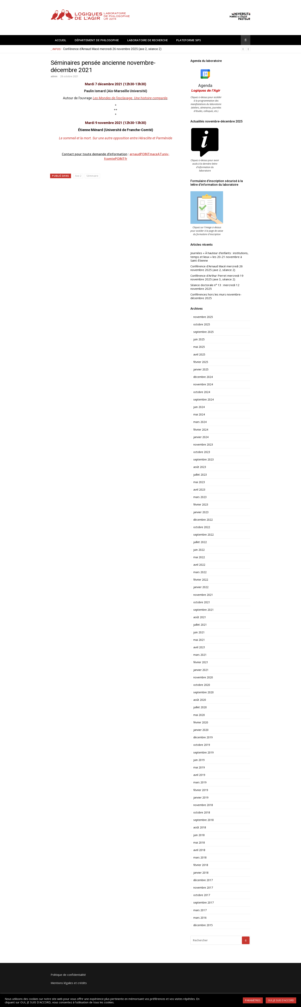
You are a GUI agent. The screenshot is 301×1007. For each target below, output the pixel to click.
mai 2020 (199, 715)
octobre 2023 (201, 452)
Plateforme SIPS (188, 40)
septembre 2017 (203, 902)
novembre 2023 (203, 444)
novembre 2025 (203, 317)
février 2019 (200, 790)
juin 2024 (199, 407)
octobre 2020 (201, 685)
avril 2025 (199, 354)
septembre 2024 (203, 399)
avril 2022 (199, 564)
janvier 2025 (200, 369)
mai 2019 (199, 767)
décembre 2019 (203, 737)
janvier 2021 (200, 670)
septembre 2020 (203, 692)
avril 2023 (199, 489)
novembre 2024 (203, 384)
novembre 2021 (203, 595)
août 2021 (199, 617)
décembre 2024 (203, 377)
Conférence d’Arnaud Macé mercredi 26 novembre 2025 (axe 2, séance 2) (112, 49)
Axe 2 (78, 175)
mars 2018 (200, 857)
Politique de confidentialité (68, 975)
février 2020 (200, 722)
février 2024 (200, 429)
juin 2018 (199, 835)
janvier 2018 (200, 872)
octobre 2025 (201, 324)
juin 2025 (199, 339)
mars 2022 (200, 572)
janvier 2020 (200, 730)
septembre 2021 (203, 609)
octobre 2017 (201, 895)
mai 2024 (199, 414)
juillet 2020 (200, 707)
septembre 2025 (203, 332)
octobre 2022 (201, 527)
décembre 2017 (203, 880)
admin (54, 76)
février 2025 (200, 362)
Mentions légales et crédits (69, 983)
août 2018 (199, 827)
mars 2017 (200, 910)
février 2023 (200, 504)
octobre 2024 (201, 392)
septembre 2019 (203, 752)
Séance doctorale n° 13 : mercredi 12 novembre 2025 (214, 287)
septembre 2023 (203, 459)
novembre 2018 (203, 805)
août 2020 (199, 700)
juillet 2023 (200, 474)
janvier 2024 (200, 437)
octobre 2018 (201, 812)
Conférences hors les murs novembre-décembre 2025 (215, 296)
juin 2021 (199, 632)
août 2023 (199, 467)
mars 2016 (200, 917)
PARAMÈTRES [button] (252, 1000)
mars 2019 (200, 782)
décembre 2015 (203, 925)
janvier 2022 (200, 587)
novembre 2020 (203, 677)
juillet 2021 (200, 624)
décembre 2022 (203, 519)
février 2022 (200, 579)
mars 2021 (200, 655)
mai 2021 (199, 640)
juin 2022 (199, 550)
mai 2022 (199, 557)
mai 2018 (199, 842)
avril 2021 (199, 647)
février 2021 (200, 662)
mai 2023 (199, 482)
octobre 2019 (201, 745)
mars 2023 (200, 497)
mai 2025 (199, 347)
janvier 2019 (200, 797)
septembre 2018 (203, 820)
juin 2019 (199, 760)
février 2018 (200, 865)
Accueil (60, 40)
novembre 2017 (203, 887)
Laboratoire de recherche (147, 40)
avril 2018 (199, 850)
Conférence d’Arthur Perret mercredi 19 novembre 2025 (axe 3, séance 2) (216, 277)
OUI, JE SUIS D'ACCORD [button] (281, 1000)
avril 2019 (199, 775)
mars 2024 (200, 422)
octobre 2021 (201, 602)
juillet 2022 (200, 542)
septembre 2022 (203, 534)
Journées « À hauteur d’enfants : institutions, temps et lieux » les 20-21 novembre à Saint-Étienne (219, 256)
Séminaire (92, 175)
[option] (156, 49)
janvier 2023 (200, 512)
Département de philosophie (97, 40)
